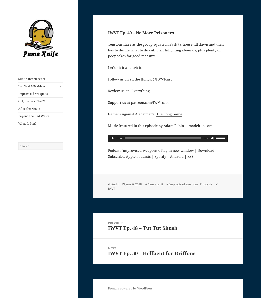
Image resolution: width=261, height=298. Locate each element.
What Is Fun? (27, 124)
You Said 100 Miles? (31, 86)
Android (177, 156)
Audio (115, 184)
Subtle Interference (32, 79)
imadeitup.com (200, 125)
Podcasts (206, 184)
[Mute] (213, 138)
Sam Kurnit (155, 184)
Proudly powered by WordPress (130, 288)
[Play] (113, 138)
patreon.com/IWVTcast (150, 102)
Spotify (160, 156)
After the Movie (29, 109)
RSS (190, 156)
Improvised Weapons (33, 94)
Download (206, 150)
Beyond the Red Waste (33, 116)
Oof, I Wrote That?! (31, 101)
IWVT (111, 189)
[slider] (163, 138)
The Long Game (169, 114)
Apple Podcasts (138, 156)
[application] (168, 138)
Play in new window (177, 150)
